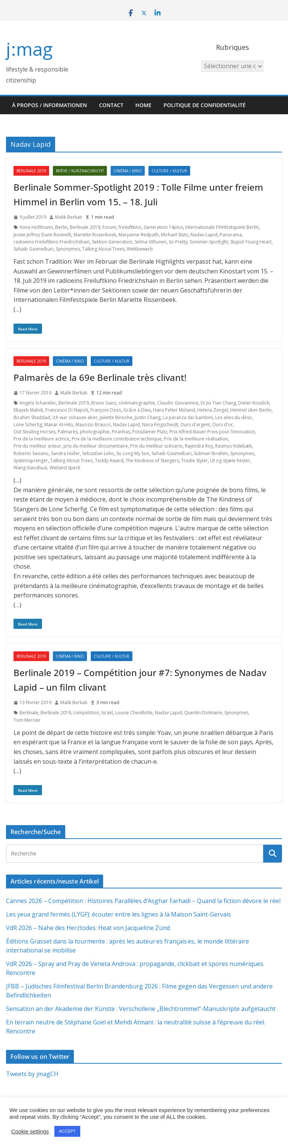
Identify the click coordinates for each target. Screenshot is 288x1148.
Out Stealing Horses (35, 431)
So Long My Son (132, 453)
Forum (109, 227)
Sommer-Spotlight (209, 242)
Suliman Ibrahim (211, 453)
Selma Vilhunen (150, 242)
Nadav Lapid (204, 234)
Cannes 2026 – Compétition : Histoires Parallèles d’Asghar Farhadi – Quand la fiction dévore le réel (143, 901)
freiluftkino (129, 227)
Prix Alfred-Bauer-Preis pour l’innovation (212, 431)
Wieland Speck (65, 467)
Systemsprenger (31, 460)
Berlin (61, 227)
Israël (107, 712)
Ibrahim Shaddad (32, 417)
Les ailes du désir (233, 417)
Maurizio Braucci (93, 424)
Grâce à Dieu (137, 410)
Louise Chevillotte (134, 712)
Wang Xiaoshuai (30, 467)
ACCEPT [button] (67, 1131)
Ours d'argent (195, 424)
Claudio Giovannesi (177, 403)
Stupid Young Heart (251, 242)
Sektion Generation (112, 242)
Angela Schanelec (38, 403)
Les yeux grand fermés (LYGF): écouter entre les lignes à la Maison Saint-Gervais (118, 914)
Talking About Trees (103, 249)
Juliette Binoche (116, 417)
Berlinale (29, 712)
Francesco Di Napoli (66, 410)
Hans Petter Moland (174, 410)
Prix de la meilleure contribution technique (117, 439)
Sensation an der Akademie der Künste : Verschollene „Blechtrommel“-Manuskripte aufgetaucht (141, 1009)
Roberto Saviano (31, 453)
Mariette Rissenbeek (95, 234)
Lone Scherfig (28, 424)
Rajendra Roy (199, 446)
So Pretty (178, 242)
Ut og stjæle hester (230, 460)
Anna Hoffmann (36, 227)
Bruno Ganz (103, 403)
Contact (111, 105)
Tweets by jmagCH (32, 1074)
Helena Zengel (212, 410)
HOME (143, 105)
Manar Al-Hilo (58, 424)
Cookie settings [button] (30, 1132)
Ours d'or (222, 424)
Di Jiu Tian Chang (218, 403)
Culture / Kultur (169, 170)
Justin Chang (147, 417)
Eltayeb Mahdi (28, 410)
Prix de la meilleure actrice (41, 439)
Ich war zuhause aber (75, 417)
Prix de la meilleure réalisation (196, 439)
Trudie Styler (194, 460)
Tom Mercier (27, 720)
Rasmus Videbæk (233, 446)
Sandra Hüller (65, 453)
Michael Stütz (174, 234)
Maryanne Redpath (138, 234)
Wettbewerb (140, 249)
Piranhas (121, 431)
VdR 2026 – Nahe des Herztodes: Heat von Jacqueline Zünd (88, 928)
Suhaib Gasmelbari (34, 249)
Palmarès (68, 431)
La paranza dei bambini (188, 417)
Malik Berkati (68, 217)
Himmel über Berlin (251, 410)
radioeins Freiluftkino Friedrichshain (52, 242)
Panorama (231, 234)
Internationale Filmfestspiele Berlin (222, 227)
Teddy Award (109, 460)
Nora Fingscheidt (160, 424)
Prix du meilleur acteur (37, 446)
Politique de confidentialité (205, 105)
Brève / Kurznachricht (80, 170)
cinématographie (136, 403)
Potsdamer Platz (149, 431)
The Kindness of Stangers (152, 460)
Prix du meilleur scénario (156, 446)
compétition (86, 712)
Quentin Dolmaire (203, 712)
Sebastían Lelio (98, 453)
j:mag (29, 49)
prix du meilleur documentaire (95, 446)
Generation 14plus (163, 227)
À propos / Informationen (49, 105)
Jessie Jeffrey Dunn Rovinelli (42, 234)
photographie (95, 431)
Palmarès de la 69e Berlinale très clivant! (100, 377)
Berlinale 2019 (31, 170)
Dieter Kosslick (253, 403)
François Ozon (105, 410)
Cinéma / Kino (128, 170)
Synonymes (68, 249)
